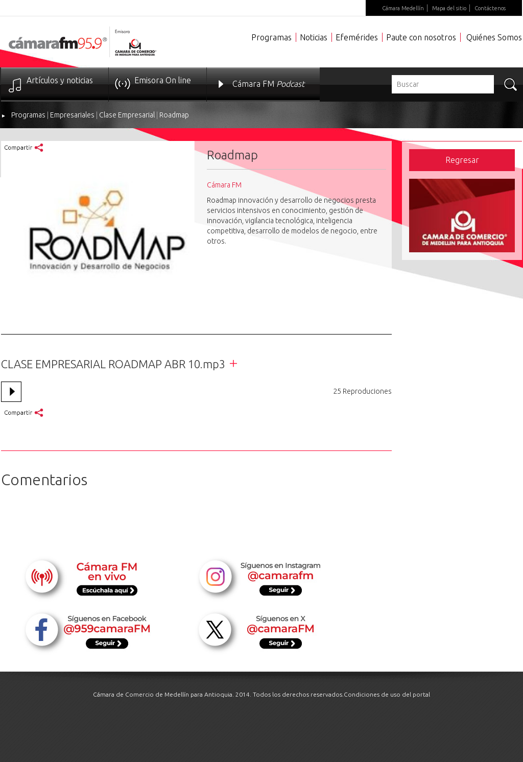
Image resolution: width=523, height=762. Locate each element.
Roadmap (174, 115)
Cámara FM (268, 83)
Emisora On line (162, 80)
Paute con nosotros (421, 37)
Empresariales (72, 115)
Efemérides (357, 37)
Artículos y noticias (60, 80)
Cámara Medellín (403, 8)
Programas (271, 37)
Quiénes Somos (494, 37)
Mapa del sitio (449, 8)
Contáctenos (490, 8)
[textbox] (443, 84)
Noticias (313, 37)
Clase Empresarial (127, 115)
